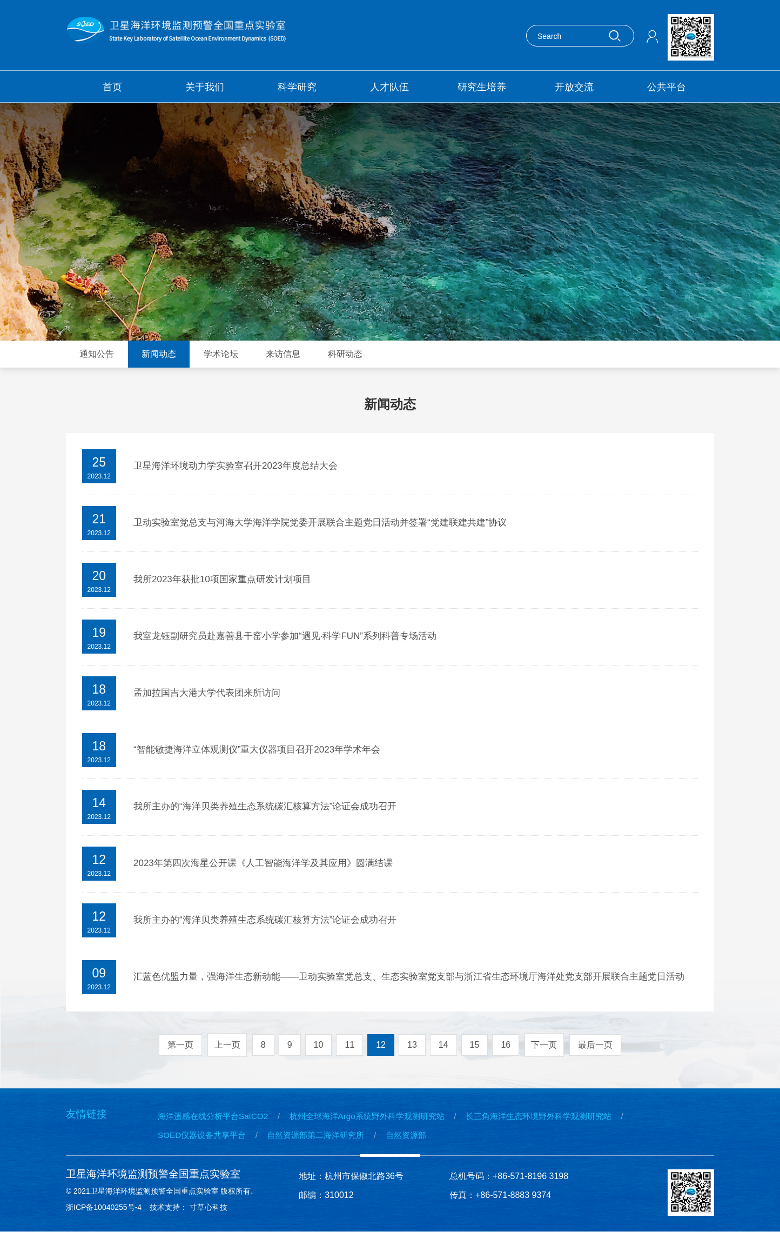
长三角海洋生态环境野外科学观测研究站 (566, 1119)
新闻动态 (159, 353)
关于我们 (204, 87)
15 (475, 1048)
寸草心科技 (211, 1213)
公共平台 (666, 87)
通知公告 (96, 353)
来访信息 (283, 353)
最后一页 (597, 1048)
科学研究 (297, 87)
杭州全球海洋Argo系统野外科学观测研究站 (381, 1119)
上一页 (226, 1048)
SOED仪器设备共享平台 (204, 1138)
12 (381, 1048)
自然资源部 (424, 1138)
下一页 (545, 1048)
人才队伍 (389, 87)
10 (319, 1048)
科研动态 (345, 353)
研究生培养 (482, 87)
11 (349, 1048)
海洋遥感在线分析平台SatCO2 (216, 1119)
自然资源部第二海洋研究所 (327, 1138)
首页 (112, 87)
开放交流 (574, 87)
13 (412, 1048)
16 (505, 1048)
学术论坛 (221, 353)
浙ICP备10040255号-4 (104, 1213)
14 (443, 1048)
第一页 (179, 1048)
